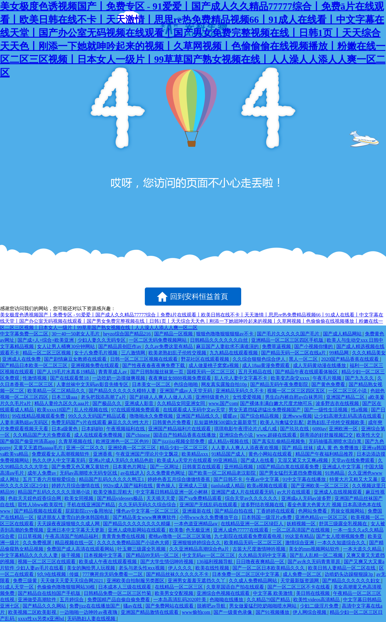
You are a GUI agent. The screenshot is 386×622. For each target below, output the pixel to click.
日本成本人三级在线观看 (125, 586)
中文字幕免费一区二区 (24, 333)
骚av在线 (133, 605)
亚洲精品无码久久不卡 (240, 390)
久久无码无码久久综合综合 (147, 504)
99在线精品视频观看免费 (39, 416)
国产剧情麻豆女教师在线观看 (76, 359)
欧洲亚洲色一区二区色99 (123, 441)
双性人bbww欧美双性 (41, 504)
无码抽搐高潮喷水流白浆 (336, 441)
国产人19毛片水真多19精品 (66, 371)
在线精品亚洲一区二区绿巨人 (253, 523)
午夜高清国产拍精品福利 (72, 536)
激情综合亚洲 (300, 542)
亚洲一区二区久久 (86, 447)
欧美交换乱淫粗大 (113, 492)
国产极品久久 (107, 403)
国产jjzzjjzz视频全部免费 (179, 441)
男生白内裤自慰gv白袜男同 (294, 397)
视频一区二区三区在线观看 (47, 561)
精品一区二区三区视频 (47, 352)
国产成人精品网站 (343, 333)
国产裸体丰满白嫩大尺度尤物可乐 (276, 403)
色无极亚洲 (198, 529)
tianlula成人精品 (227, 485)
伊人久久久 (180, 567)
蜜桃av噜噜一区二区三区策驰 (180, 536)
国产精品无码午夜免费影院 (279, 384)
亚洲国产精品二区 (346, 397)
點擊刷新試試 (289, 296)
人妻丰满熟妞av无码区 (24, 422)
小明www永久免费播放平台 (209, 517)
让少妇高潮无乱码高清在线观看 (348, 416)
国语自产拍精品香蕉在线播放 (185, 435)
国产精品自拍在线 (234, 511)
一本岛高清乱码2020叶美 (180, 599)
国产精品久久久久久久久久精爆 (137, 523)
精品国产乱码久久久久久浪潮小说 (54, 492)
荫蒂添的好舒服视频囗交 (327, 435)
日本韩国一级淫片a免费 (267, 517)
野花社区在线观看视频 (205, 359)
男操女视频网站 (348, 511)
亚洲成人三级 (194, 485)
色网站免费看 (313, 511)
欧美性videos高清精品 (317, 599)
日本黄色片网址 (130, 466)
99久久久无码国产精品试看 (97, 416)
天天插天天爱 (161, 498)
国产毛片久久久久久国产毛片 (289, 333)
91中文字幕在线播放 (304, 479)
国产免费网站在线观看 (170, 605)
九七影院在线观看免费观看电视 (248, 536)
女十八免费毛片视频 (96, 352)
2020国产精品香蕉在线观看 (350, 359)
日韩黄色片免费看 (172, 422)
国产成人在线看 (258, 460)
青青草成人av (113, 371)
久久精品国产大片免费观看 (42, 435)
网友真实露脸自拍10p (224, 384)
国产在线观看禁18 (70, 378)
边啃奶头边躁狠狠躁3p (349, 574)
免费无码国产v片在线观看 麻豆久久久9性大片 (100, 422)
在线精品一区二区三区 (179, 586)
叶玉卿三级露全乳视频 (142, 548)
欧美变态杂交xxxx (290, 378)
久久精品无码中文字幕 (263, 555)
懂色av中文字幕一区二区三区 (148, 511)
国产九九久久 (360, 378)
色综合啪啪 (186, 384)
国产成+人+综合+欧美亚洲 (46, 340)
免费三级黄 (25, 580)
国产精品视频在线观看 (38, 511)
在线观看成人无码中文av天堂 (194, 409)
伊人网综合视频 (310, 612)
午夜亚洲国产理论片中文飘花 (147, 454)
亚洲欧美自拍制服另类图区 (136, 580)
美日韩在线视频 (313, 593)
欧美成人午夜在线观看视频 (108, 561)
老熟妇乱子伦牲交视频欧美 (336, 422)
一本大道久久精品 (363, 548)
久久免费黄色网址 (166, 473)
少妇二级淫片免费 (320, 605)
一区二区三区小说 (348, 390)
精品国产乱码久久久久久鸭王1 (112, 479)
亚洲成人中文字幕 (342, 466)
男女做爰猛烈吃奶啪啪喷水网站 (263, 605)
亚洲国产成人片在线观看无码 (243, 492)
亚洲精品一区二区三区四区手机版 (288, 340)
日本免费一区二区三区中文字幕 (246, 574)
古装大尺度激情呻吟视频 (259, 548)
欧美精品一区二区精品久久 (56, 390)
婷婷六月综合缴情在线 (76, 485)
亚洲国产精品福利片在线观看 (180, 428)
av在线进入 (132, 473)
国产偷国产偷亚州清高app (28, 441)
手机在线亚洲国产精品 (91, 504)
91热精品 (335, 473)
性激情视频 (35, 378)
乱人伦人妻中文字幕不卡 (241, 378)
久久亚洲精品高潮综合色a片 (199, 548)
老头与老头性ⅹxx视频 (142, 567)
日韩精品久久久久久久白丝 (219, 340)
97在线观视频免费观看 (136, 409)
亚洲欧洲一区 (344, 428)
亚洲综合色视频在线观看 (224, 593)
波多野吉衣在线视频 (338, 403)
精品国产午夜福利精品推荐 (324, 454)
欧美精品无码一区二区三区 (253, 542)
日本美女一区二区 (152, 384)
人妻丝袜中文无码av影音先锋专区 (92, 384)
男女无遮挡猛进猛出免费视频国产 (265, 409)
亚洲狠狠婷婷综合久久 (197, 542)
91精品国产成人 (228, 454)
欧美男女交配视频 (175, 593)
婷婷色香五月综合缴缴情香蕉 (179, 479)
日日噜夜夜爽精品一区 (260, 561)
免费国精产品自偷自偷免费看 (119, 599)
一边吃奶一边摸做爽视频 (119, 378)
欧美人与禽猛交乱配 (282, 422)
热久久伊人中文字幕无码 (59, 460)
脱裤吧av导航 (212, 605)
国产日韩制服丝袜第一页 (157, 371)
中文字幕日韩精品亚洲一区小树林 (172, 492)
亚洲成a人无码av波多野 (306, 498)
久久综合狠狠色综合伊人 (259, 359)
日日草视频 (30, 536)
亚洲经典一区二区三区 (132, 447)
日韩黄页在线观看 (202, 466)
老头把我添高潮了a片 (104, 397)
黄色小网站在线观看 (270, 454)
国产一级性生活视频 (326, 409)
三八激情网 (133, 352)
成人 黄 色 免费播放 (338, 447)
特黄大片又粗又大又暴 (354, 479)
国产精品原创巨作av (120, 346)
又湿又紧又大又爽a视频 (303, 460)
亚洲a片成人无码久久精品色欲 (121, 460)
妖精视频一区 (302, 523)
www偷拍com (196, 612)
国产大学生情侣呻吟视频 (167, 561)
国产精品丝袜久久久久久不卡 (178, 574)
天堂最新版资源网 (300, 580)
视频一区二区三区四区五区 (296, 390)
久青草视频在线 (75, 441)
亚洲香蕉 (103, 454)
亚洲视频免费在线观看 (95, 365)
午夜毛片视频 (328, 378)
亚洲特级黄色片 (212, 397)
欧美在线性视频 (212, 567)
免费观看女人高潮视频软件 (61, 454)
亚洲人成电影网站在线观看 (137, 529)
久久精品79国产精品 (269, 599)
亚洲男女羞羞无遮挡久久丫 (197, 580)
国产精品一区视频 (174, 333)
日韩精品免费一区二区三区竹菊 (118, 593)
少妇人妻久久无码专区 (102, 340)
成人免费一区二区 (302, 574)
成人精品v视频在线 (229, 441)
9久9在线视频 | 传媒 (58, 574)
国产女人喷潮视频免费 (341, 536)
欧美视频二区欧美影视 (33, 612)
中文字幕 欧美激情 (273, 593)
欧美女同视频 (79, 498)
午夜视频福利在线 (126, 428)
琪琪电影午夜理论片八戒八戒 (246, 428)
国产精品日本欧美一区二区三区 (34, 365)
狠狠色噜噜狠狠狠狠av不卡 (225, 333)
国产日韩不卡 (228, 479)
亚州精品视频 (239, 466)
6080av (320, 428)
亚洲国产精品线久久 (198, 416)
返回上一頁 (97, 296)
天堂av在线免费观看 (354, 460)
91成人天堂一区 (17, 586)
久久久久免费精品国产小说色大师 (133, 542)
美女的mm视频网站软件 (315, 548)
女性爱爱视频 (247, 397)
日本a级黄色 (65, 428)
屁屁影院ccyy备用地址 (89, 511)
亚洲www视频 (297, 416)
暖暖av (230, 416)
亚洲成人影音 (140, 403)
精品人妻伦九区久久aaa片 (62, 403)
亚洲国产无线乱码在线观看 (208, 504)
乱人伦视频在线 (91, 409)
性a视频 (360, 409)
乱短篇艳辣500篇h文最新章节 (226, 422)
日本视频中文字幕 (103, 555)
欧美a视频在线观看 (268, 485)
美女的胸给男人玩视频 (91, 567)
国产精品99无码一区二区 (153, 555)
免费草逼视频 (277, 346)
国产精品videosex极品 (120, 498)
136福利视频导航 (215, 561)
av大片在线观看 (294, 492)
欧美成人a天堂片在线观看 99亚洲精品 (197, 460)
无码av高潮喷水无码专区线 (89, 473)
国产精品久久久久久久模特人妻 (123, 390)
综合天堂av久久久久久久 (252, 498)
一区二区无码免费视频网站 (158, 340)
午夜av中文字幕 (263, 479)
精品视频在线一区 (75, 542)
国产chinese (138, 435)
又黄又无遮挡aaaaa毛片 (39, 447)
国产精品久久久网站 (45, 605)
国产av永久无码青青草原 (314, 561)
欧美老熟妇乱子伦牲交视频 (177, 352)
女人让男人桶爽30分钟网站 (66, 346)
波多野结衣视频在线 (263, 504)
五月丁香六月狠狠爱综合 (50, 479)
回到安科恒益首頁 (199, 296)
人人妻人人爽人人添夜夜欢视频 (245, 447)
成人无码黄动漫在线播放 (320, 365)
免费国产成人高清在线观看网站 (81, 548)
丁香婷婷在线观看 (276, 511)
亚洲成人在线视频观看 (338, 492)
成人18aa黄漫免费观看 (266, 365)
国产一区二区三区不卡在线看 (299, 586)
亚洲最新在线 (197, 511)
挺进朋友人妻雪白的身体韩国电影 (74, 517)
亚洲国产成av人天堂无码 (186, 390)
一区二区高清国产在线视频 (301, 529)
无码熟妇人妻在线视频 (92, 618)
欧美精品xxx (195, 454)
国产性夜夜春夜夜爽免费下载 (154, 365)
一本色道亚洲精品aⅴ (196, 523)
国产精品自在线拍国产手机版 (50, 593)
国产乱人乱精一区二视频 (317, 555)
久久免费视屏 (38, 542)
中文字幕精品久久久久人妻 (29, 555)
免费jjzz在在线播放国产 (95, 605)
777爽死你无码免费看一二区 (113, 574)
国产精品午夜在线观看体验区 (307, 371)
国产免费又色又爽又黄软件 (81, 466)
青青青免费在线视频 (124, 536)
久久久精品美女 (369, 352)
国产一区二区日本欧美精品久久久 (269, 567)
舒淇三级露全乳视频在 (343, 523)
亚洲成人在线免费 (22, 359)
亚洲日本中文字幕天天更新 (76, 529)
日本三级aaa (64, 397)
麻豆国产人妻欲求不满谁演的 (228, 346)
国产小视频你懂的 (314, 346)
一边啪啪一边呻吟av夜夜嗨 (89, 612)
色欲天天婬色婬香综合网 (35, 498)
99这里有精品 (299, 536)
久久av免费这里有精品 (169, 346)
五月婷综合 (72, 599)
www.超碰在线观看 (277, 435)
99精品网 (339, 352)
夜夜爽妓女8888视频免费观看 (180, 378)
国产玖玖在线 (295, 428)
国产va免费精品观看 (201, 498)
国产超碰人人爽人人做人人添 (161, 397)
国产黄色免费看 (328, 384)
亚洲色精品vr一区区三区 (321, 517)
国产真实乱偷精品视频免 (279, 441)
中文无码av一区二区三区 (209, 555)
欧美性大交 (368, 435)
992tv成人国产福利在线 (128, 485)
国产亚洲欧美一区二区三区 (320, 485)
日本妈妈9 (92, 428)
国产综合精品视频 (260, 416)
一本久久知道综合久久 (342, 542)
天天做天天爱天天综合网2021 (72, 580)
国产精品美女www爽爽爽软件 (145, 517)
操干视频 (71, 555)
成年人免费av (42, 473)
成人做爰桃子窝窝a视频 (214, 365)
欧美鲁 (176, 529)
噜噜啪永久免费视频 (151, 416)
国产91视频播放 (273, 612)
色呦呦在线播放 (227, 599)
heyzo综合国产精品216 (127, 333)
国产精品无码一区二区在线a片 (294, 352)
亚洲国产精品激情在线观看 (150, 612)
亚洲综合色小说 (236, 435)
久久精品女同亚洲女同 (181, 403)
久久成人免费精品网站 (253, 580)
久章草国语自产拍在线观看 (235, 586)
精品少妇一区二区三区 (184, 447)
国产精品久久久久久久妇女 (351, 580)
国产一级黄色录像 (233, 612)
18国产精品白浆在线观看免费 (288, 466)
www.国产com (223, 403)
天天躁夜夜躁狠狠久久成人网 (69, 523)
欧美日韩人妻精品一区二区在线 (342, 567)
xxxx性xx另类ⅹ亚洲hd (41, 618)
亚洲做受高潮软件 (38, 599)
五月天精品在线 (255, 371)
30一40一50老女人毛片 (76, 333)
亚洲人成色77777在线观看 (241, 529)
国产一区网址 (165, 466)
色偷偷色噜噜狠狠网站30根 (66, 586)
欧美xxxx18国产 (54, 409)
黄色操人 (166, 485)
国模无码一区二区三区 (211, 371)
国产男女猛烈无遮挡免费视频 (291, 473)
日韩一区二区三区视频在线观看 (144, 359)
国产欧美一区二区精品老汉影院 (222, 473)
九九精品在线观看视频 (234, 352)
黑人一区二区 (304, 359)
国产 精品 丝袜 (298, 447)
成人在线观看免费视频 (98, 435)
